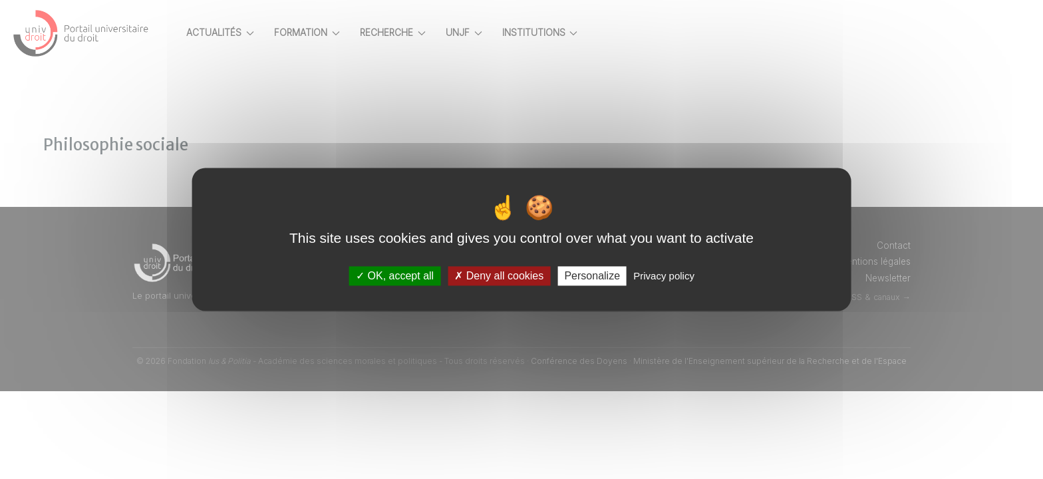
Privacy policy (663, 275)
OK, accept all (395, 275)
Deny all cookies (498, 275)
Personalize (592, 275)
